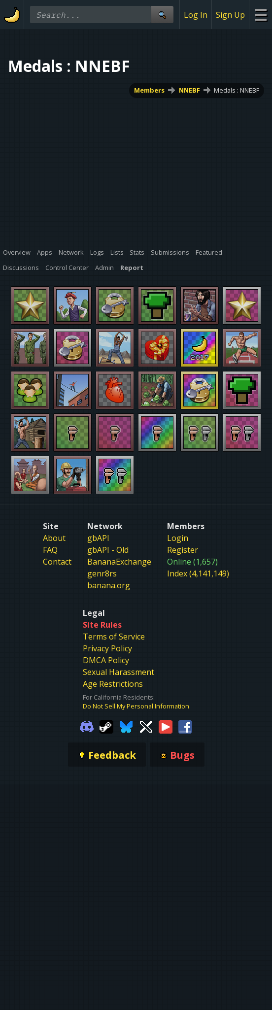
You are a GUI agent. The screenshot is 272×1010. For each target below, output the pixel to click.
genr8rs (102, 573)
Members (149, 90)
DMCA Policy (106, 660)
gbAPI (98, 538)
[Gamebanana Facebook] (185, 726)
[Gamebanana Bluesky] (126, 726)
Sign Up (230, 14)
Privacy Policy (107, 648)
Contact (57, 561)
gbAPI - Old (108, 549)
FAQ (50, 549)
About (54, 538)
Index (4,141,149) (198, 573)
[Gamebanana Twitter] (146, 726)
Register (182, 549)
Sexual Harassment (118, 672)
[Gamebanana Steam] (106, 726)
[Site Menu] (260, 14)
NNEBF (189, 90)
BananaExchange (119, 561)
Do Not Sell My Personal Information (136, 706)
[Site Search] (162, 14)
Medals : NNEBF (236, 90)
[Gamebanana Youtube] (165, 726)
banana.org (108, 585)
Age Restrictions (113, 683)
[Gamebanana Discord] (87, 726)
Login (177, 538)
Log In (195, 14)
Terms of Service (114, 636)
